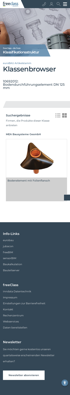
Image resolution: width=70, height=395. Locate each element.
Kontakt (8, 309)
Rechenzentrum (13, 315)
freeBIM (8, 252)
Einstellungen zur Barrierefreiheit (24, 303)
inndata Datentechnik (17, 291)
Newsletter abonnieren (24, 375)
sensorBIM (9, 258)
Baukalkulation (12, 264)
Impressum (10, 297)
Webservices (11, 321)
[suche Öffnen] (58, 5)
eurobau (8, 240)
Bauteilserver (11, 270)
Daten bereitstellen (15, 327)
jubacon (8, 246)
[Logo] (10, 4)
